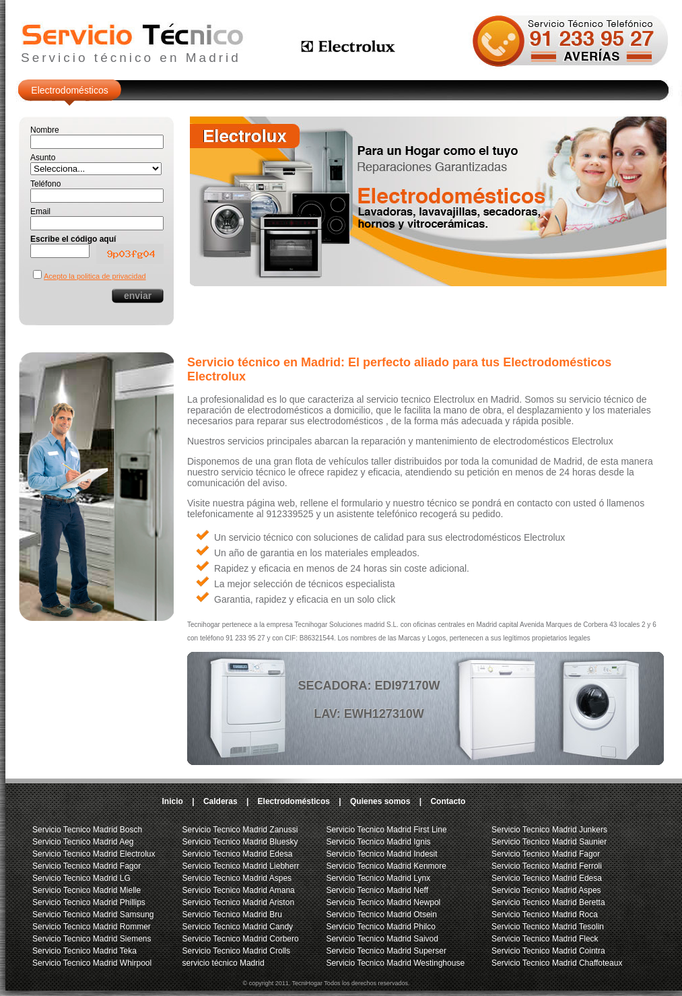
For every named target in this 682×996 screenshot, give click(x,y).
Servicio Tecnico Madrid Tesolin (547, 926)
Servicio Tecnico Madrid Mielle (86, 890)
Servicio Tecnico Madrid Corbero (240, 938)
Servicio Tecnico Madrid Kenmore (386, 866)
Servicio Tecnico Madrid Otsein (381, 914)
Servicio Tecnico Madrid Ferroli (546, 866)
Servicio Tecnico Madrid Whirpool (91, 963)
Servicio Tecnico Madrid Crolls (236, 951)
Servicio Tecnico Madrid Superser (386, 951)
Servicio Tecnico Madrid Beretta (548, 902)
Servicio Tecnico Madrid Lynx (378, 878)
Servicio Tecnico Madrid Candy (238, 926)
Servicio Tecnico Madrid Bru (232, 914)
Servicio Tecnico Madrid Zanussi (240, 829)
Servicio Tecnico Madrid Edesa (237, 854)
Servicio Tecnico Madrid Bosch (87, 829)
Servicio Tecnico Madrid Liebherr (241, 866)
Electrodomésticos (69, 90)
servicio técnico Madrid (223, 963)
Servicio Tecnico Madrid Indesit (381, 854)
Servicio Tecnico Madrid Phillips (88, 902)
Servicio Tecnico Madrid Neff (377, 890)
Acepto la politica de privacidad (95, 276)
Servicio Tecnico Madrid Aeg (83, 841)
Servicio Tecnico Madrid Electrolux (94, 854)
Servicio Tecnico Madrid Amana (238, 890)
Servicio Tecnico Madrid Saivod (382, 938)
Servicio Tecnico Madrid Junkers (549, 829)
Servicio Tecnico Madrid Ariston (238, 902)
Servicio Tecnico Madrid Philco (381, 926)
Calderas (220, 801)
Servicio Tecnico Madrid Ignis (378, 841)
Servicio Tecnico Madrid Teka (84, 951)
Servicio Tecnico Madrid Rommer (91, 926)
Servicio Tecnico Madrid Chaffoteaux (556, 963)
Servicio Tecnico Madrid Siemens (91, 938)
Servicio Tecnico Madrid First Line (386, 829)
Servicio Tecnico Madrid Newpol (383, 902)
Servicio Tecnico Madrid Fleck (545, 938)
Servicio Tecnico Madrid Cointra (548, 951)
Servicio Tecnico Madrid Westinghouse (395, 963)
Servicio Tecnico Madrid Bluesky (240, 841)
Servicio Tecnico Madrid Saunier (549, 841)
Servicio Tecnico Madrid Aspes (237, 878)
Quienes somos (380, 801)
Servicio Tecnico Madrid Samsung (93, 914)
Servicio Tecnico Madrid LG (81, 878)
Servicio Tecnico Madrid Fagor (86, 866)
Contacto (447, 801)
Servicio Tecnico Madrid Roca (544, 914)
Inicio (172, 801)
